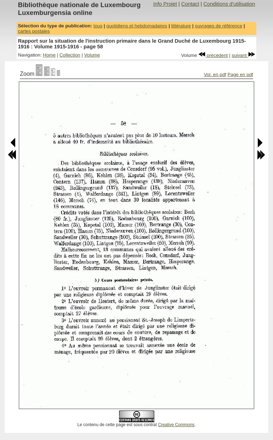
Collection (69, 55)
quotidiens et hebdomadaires (136, 25)
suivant (243, 55)
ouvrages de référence (218, 25)
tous (97, 25)
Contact (190, 4)
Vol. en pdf (215, 74)
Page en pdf (240, 74)
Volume (92, 55)
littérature (181, 25)
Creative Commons (176, 424)
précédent (213, 55)
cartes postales (34, 31)
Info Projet (165, 4)
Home (49, 55)
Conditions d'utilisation (229, 4)
